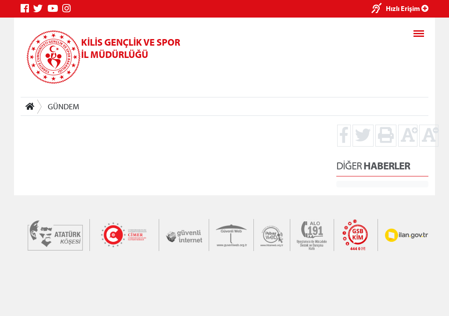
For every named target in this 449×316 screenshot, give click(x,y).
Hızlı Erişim (407, 8)
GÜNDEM (63, 106)
